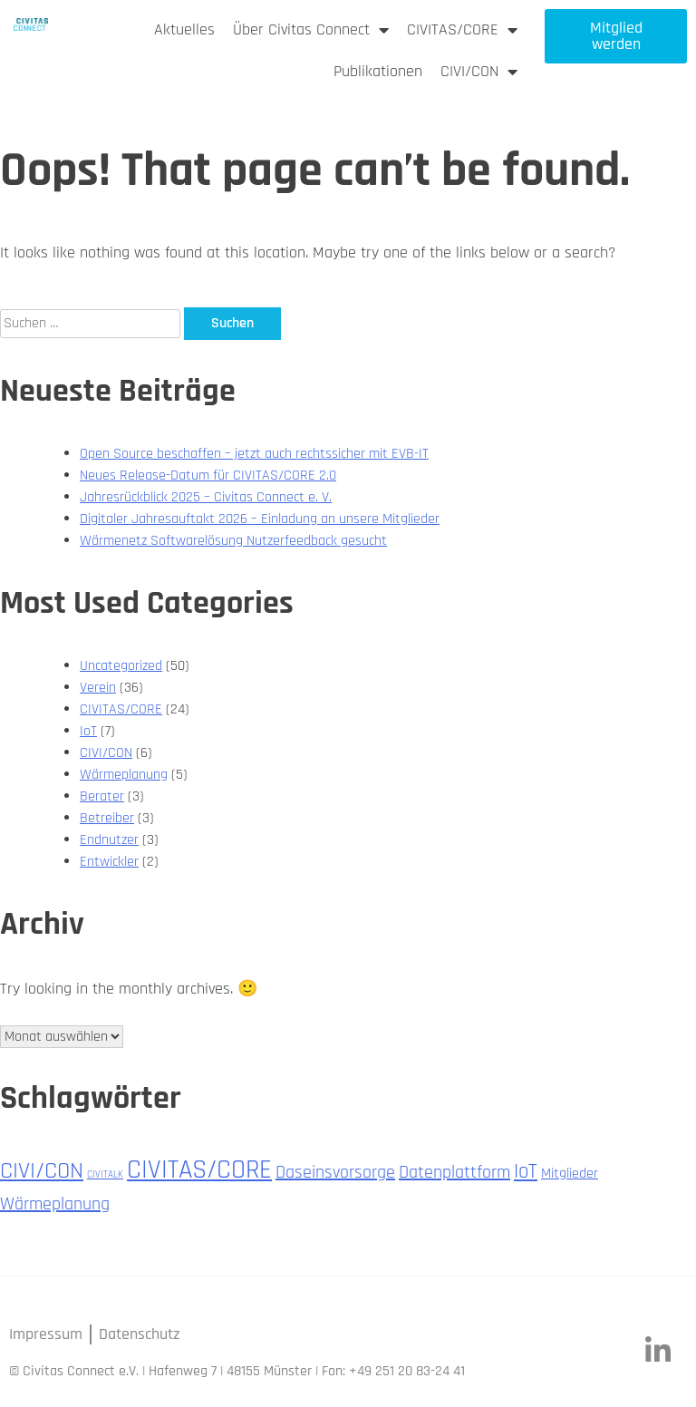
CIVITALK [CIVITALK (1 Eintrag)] (105, 1175)
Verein (98, 687)
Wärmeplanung (124, 774)
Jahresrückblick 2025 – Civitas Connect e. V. (206, 497)
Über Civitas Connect (311, 30)
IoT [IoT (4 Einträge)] (525, 1172)
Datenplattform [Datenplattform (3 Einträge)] (454, 1172)
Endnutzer (109, 839)
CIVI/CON (478, 71)
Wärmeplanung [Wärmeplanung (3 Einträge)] (55, 1204)
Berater (102, 796)
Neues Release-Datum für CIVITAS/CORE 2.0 (208, 475)
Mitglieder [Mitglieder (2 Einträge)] (569, 1173)
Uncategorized (121, 665)
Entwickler (109, 861)
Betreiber (107, 818)
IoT (88, 731)
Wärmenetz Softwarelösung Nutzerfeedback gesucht (233, 540)
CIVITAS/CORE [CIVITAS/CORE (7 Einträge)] (199, 1170)
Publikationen (378, 71)
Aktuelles (184, 29)
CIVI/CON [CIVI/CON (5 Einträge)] (41, 1171)
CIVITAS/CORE (462, 30)
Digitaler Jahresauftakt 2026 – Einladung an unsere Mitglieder (260, 519)
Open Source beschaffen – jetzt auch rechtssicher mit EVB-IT (254, 453)
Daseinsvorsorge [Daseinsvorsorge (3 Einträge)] (335, 1172)
